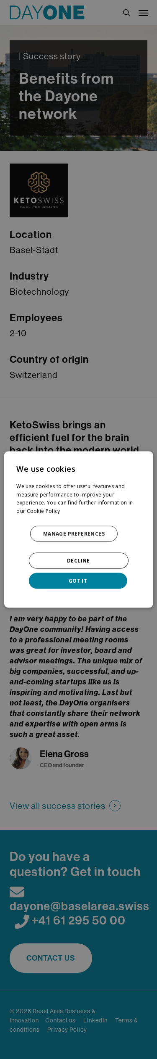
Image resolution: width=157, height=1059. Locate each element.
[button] (78, 534)
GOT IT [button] (78, 580)
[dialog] (78, 529)
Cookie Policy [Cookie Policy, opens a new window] (43, 511)
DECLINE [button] (78, 560)
